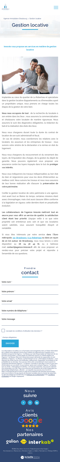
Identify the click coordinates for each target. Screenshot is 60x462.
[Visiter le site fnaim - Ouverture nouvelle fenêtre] (23, 441)
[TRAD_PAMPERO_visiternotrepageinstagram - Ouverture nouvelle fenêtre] (30, 402)
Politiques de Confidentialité (35, 375)
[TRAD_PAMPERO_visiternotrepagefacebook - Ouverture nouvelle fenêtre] (23, 402)
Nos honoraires (7, 451)
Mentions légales (27, 451)
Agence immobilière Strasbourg (15, 18)
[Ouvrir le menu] (56, 7)
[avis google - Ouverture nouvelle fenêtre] (30, 422)
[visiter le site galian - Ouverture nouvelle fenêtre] (12, 441)
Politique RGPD (52, 451)
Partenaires (42, 451)
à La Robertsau (35, 238)
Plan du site (17, 451)
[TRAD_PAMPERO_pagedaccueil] (5, 9)
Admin (36, 451)
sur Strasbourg (20, 238)
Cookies (30, 453)
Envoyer (10, 343)
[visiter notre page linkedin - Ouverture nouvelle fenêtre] (36, 402)
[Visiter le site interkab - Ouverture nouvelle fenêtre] (41, 441)
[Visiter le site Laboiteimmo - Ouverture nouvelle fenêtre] (30, 458)
